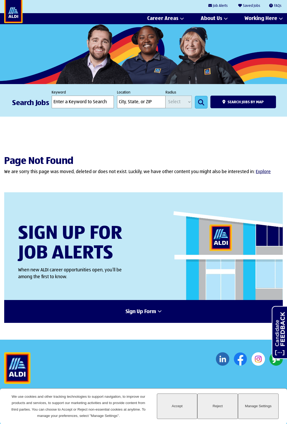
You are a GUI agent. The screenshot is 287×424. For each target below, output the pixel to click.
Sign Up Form (140, 311)
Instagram (258, 359)
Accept (177, 406)
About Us (211, 18)
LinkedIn (222, 359)
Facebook (240, 359)
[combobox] (141, 102)
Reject (218, 406)
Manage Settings (258, 406)
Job (220, 6)
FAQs (277, 6)
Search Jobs (201, 102)
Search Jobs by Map (245, 102)
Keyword (59, 92)
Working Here (261, 18)
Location (123, 92)
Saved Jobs (251, 6)
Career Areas (162, 18)
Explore (263, 171)
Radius (171, 92)
